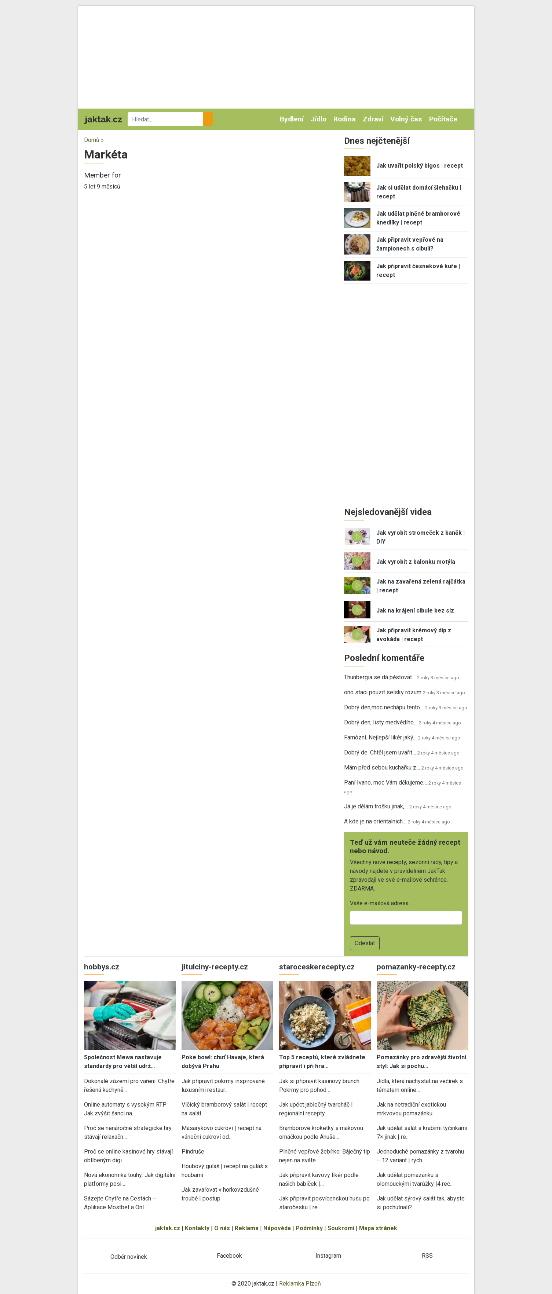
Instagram (328, 1255)
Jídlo (318, 119)
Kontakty (197, 1228)
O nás (222, 1228)
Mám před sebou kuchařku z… (382, 767)
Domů (91, 139)
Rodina (344, 119)
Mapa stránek (378, 1228)
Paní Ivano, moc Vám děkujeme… (385, 782)
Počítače (443, 119)
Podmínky (309, 1228)
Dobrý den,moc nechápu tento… (384, 707)
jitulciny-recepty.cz (215, 966)
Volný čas (406, 119)
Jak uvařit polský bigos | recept (419, 165)
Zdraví (373, 119)
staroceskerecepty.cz (317, 966)
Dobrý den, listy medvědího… (380, 722)
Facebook (229, 1255)
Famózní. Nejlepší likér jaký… (380, 737)
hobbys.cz (101, 966)
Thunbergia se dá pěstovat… (380, 677)
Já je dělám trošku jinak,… (376, 806)
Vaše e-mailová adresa (379, 903)
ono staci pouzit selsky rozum (382, 692)
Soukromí (341, 1228)
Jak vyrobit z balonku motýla (415, 561)
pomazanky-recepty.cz (416, 966)
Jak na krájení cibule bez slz (415, 610)
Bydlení (292, 119)
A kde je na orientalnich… (375, 821)
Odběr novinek (128, 1256)
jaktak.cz (167, 1228)
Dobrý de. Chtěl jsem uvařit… (380, 752)
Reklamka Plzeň (300, 1283)
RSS (427, 1255)
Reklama (247, 1228)
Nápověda (277, 1228)
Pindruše (193, 1151)
